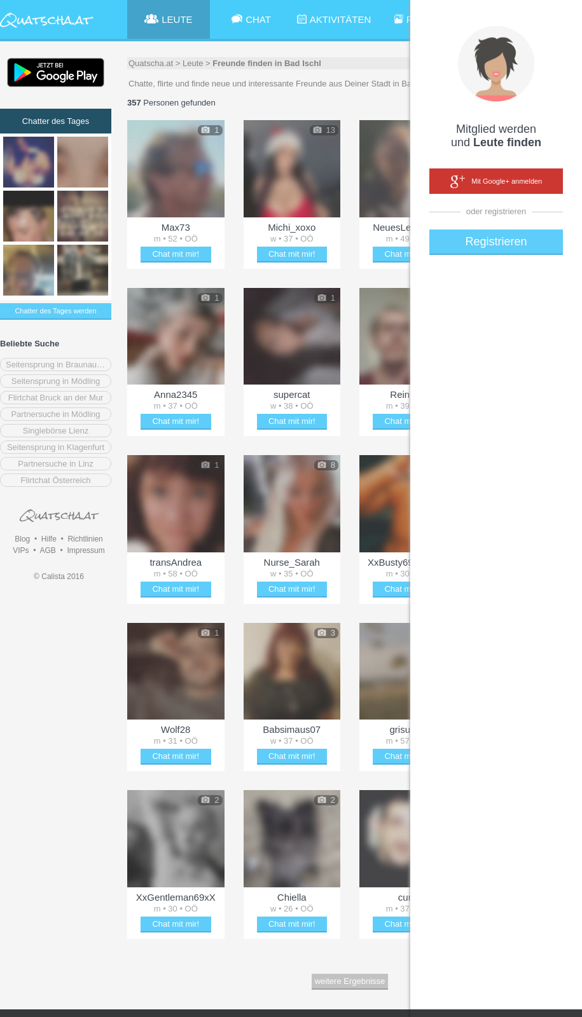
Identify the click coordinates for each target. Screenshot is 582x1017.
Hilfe (49, 539)
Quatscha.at (150, 63)
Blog (22, 539)
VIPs (21, 550)
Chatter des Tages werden (55, 311)
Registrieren (496, 241)
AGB (47, 550)
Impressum (85, 550)
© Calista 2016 (59, 576)
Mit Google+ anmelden (496, 181)
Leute (193, 63)
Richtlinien (84, 539)
